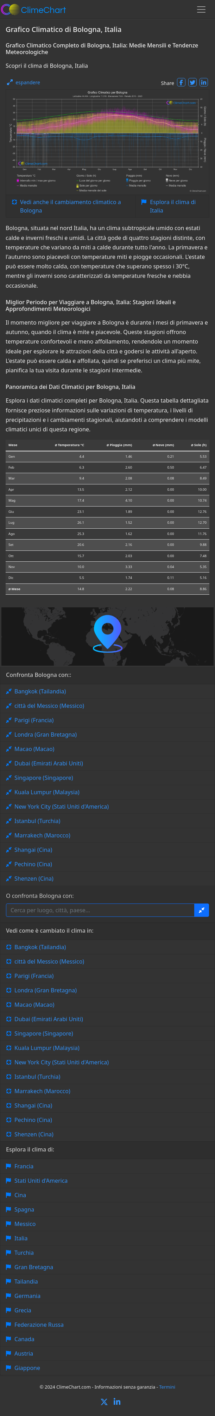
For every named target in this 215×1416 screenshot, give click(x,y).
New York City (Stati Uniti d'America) (61, 806)
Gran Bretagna (33, 1267)
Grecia (22, 1310)
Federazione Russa (39, 1325)
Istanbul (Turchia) (37, 821)
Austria (23, 1353)
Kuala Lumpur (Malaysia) (47, 792)
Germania (27, 1296)
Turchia (24, 1253)
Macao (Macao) (34, 749)
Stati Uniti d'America (41, 1181)
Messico (25, 1224)
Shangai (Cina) (33, 850)
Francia (23, 1166)
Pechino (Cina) (33, 864)
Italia (20, 1238)
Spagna (24, 1209)
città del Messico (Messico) (49, 706)
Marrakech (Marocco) (42, 835)
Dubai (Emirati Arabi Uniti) (48, 763)
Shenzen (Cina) (33, 878)
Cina (20, 1195)
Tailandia (26, 1281)
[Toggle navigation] (201, 9)
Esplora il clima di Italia (173, 206)
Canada (24, 1339)
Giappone (27, 1368)
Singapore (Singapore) (43, 778)
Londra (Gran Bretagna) (45, 734)
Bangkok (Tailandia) (40, 691)
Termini (167, 1387)
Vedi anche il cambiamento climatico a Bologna (70, 206)
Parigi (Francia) (33, 720)
